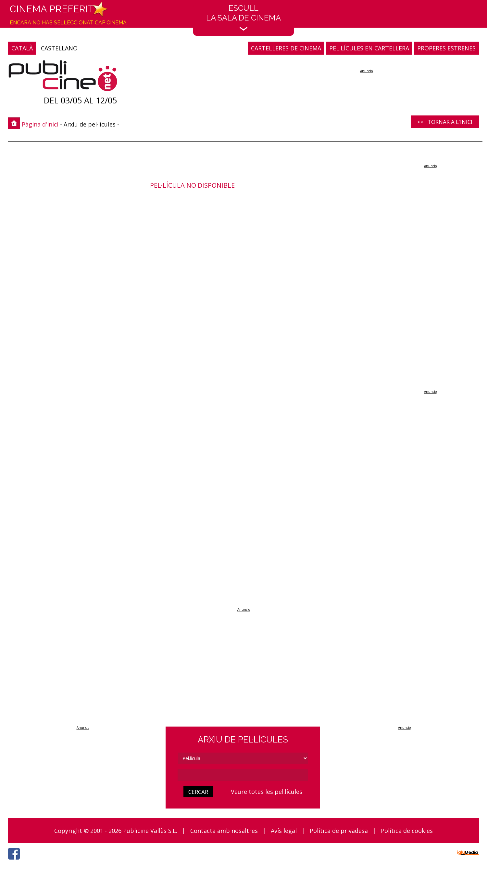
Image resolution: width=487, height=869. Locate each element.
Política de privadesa (339, 831)
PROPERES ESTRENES (446, 48)
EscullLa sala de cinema (243, 17)
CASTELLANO (59, 48)
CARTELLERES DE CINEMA (286, 48)
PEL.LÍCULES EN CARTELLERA (369, 48)
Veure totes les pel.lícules (266, 791)
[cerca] (243, 775)
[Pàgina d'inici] (63, 77)
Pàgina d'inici (40, 124)
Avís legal (284, 831)
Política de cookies (407, 831)
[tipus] (243, 758)
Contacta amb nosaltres (224, 831)
